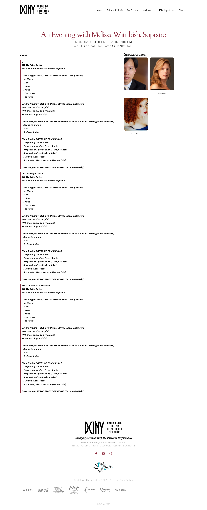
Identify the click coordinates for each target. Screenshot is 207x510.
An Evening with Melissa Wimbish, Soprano (103, 36)
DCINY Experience (165, 10)
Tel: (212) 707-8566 (81, 446)
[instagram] (110, 454)
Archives (147, 10)
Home (98, 10)
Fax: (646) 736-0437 (101, 446)
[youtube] (103, 454)
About (182, 10)
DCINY (102, 505)
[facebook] (96, 454)
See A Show (132, 10)
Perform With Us (114, 10)
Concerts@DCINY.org (124, 446)
